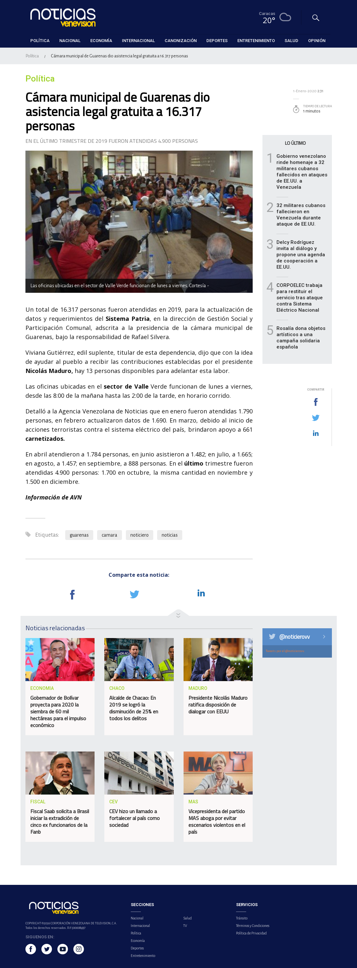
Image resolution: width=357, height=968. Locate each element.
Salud (187, 918)
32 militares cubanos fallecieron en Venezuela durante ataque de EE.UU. (300, 214)
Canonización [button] (181, 40)
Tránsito (241, 918)
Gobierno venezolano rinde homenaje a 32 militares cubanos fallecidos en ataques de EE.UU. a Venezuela (301, 171)
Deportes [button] (217, 40)
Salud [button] (291, 40)
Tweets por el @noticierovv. (285, 651)
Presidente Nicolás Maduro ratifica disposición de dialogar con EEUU (217, 704)
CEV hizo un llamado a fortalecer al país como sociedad (134, 818)
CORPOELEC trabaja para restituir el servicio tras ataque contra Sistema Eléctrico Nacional (299, 297)
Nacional (137, 918)
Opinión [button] (316, 40)
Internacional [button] (138, 40)
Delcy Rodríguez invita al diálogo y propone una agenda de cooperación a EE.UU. (300, 254)
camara (109, 535)
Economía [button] (101, 40)
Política (32, 55)
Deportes (137, 948)
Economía (138, 941)
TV (185, 926)
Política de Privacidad (251, 933)
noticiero (139, 535)
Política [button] (40, 40)
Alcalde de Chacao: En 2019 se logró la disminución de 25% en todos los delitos (133, 708)
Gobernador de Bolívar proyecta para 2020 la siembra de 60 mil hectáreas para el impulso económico (58, 711)
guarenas (79, 535)
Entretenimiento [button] (256, 40)
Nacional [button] (70, 40)
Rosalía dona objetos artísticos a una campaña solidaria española (300, 337)
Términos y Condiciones (252, 926)
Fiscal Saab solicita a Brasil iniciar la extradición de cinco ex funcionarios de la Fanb (59, 821)
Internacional (140, 926)
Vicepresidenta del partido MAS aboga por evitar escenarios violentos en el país (216, 821)
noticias (170, 535)
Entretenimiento (143, 956)
